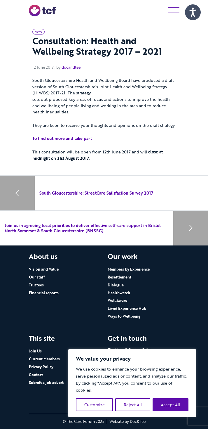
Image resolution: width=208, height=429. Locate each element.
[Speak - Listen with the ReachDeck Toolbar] (193, 12)
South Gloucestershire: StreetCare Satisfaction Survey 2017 (96, 193)
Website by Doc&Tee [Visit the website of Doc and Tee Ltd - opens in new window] (127, 421)
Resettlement (119, 277)
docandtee (71, 67)
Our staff (37, 277)
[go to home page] (42, 10)
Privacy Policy (41, 366)
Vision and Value (44, 269)
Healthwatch (119, 292)
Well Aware (117, 300)
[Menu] (173, 10)
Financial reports (44, 292)
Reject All (133, 405)
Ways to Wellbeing (124, 316)
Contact (36, 374)
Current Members (44, 358)
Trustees (36, 285)
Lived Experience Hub (127, 308)
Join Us (35, 351)
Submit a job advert (46, 382)
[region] (132, 383)
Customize (94, 405)
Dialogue (116, 285)
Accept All (170, 405)
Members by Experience (129, 269)
